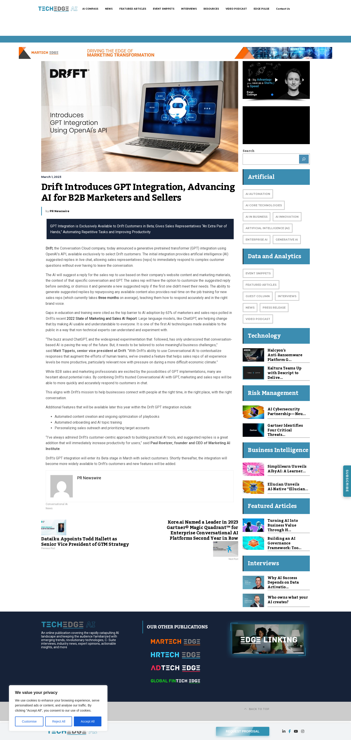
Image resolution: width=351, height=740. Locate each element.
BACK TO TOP (256, 709)
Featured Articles (261, 284)
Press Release (274, 307)
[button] (276, 80)
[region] (58, 708)
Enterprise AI (257, 239)
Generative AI (287, 239)
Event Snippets (258, 273)
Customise (29, 721)
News (49, 508)
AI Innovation (287, 216)
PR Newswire (59, 211)
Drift (49, 248)
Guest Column (258, 296)
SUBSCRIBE (347, 481)
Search (248, 151)
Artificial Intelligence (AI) (268, 228)
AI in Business (257, 216)
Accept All (87, 721)
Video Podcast (258, 319)
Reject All (58, 721)
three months (108, 298)
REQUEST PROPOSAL (242, 730)
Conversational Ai (57, 504)
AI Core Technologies (264, 205)
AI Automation (258, 194)
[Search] (304, 159)
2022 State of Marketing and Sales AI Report (102, 318)
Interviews (287, 296)
